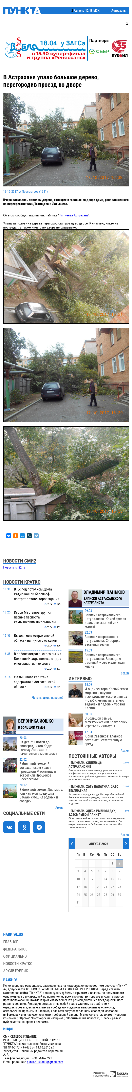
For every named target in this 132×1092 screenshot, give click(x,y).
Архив (59, 808)
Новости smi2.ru (14, 567)
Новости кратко (17, 963)
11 (85, 879)
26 (91, 895)
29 (112, 895)
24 (78, 895)
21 (105, 887)
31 (78, 903)
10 (78, 879)
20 (98, 887)
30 (119, 895)
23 (119, 887)
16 (119, 879)
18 (85, 887)
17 (78, 887)
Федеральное (15, 949)
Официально (15, 956)
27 (98, 895)
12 (91, 879)
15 (112, 879)
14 (105, 879)
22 (112, 887)
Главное (10, 942)
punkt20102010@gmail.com (45, 1062)
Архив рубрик (15, 971)
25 (85, 895)
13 (98, 879)
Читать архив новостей (47, 698)
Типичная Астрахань (73, 215)
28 (105, 895)
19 (91, 887)
